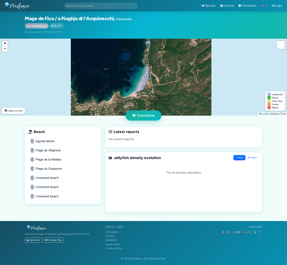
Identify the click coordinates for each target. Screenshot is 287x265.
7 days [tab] (239, 157)
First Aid (227, 5)
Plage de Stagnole (46, 150)
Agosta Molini (42, 141)
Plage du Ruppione (46, 168)
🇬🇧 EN (236, 232)
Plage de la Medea (46, 159)
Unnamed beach (45, 177)
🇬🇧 (263, 5)
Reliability (111, 240)
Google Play (54, 240)
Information (247, 5)
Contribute (143, 115)
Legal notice (112, 244)
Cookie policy (113, 248)
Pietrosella (123, 19)
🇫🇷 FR (225, 232)
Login (277, 5)
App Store (33, 240)
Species (208, 5)
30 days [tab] (252, 157)
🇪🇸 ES (247, 232)
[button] (143, 77)
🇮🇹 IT (257, 232)
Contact (110, 236)
